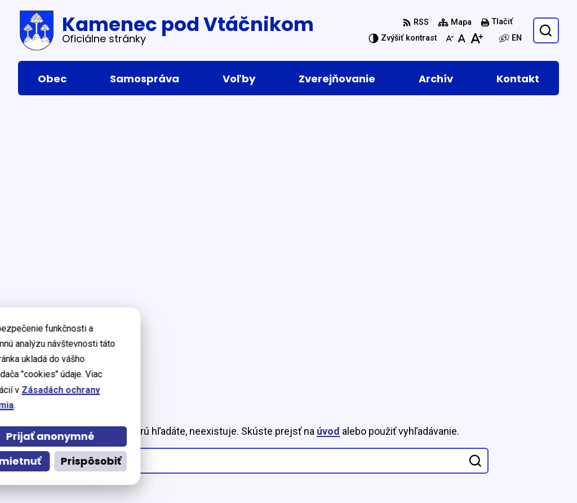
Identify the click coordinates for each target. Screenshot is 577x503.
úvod (328, 158)
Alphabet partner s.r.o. (172, 344)
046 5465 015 (459, 419)
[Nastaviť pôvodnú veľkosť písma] (462, 38)
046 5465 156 (459, 446)
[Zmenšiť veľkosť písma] (449, 38)
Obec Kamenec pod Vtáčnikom (149, 355)
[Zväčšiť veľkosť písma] (476, 38)
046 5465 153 (459, 460)
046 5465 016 (459, 432)
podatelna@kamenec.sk (483, 473)
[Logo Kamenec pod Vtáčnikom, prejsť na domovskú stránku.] (166, 30)
